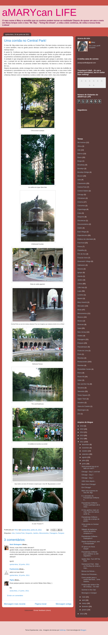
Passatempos (82, 347)
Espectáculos (82, 235)
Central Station (82, 191)
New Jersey (81, 332)
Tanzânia (80, 388)
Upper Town (81, 399)
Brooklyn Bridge (83, 172)
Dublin (79, 228)
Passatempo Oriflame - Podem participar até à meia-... (91, 505)
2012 (82, 439)
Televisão (80, 391)
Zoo (78, 414)
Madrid (80, 298)
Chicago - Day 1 (87, 478)
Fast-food (80, 243)
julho (84, 460)
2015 (82, 429)
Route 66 (80, 377)
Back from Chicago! (89, 484)
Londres (80, 295)
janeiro (84, 610)
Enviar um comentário (15, 595)
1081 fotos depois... (89, 481)
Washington (81, 410)
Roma (79, 373)
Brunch (80, 176)
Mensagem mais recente (14, 604)
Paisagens (53, 533)
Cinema (80, 202)
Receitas (80, 358)
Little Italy (80, 287)
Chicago (80, 194)
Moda (79, 310)
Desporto (28, 533)
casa (79, 180)
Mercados (81, 306)
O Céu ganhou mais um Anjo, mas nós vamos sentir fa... (90, 512)
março (84, 603)
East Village (81, 232)
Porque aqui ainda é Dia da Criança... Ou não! (90, 586)
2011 (82, 442)
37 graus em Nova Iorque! (88, 548)
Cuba (79, 213)
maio (84, 597)
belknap (63, 630)
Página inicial (40, 604)
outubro (85, 451)
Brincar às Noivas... (89, 571)
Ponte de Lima (82, 351)
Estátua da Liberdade (85, 239)
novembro (86, 448)
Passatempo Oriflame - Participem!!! (90, 537)
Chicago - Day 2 (87, 475)
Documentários (82, 224)
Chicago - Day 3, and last (91, 472)
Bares (79, 157)
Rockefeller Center (84, 369)
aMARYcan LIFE (39, 12)
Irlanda (80, 276)
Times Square (82, 395)
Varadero (80, 402)
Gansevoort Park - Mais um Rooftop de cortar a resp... (91, 566)
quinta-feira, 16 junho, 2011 (20, 564)
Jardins (35, 533)
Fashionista (14, 569)
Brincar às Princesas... (90, 574)
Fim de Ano (81, 254)
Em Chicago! (86, 487)
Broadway (81, 165)
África (79, 146)
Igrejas (79, 272)
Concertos (81, 206)
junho (84, 464)
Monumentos (44, 533)
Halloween (81, 265)
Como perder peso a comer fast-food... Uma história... (91, 579)
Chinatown (81, 198)
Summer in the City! (89, 590)
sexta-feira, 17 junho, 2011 (19, 591)
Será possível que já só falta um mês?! (90, 467)
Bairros (80, 154)
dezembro (86, 444)
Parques (61, 533)
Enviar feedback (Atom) (42, 610)
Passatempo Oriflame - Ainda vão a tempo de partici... (90, 519)
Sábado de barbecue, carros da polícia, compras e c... (89, 531)
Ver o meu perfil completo (94, 46)
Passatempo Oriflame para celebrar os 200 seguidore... (90, 554)
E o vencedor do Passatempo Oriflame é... (90, 498)
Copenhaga (81, 209)
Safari (79, 380)
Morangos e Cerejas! (89, 593)
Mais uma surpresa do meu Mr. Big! (90, 492)
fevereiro (85, 606)
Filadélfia (80, 250)
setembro (85, 454)
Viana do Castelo (83, 406)
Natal (79, 328)
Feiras (79, 246)
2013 (82, 435)
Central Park (20, 533)
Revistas (80, 365)
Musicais (80, 324)
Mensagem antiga (63, 604)
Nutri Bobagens (16, 544)
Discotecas (81, 220)
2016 (82, 426)
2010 (82, 614)
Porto (79, 354)
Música (80, 321)
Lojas (79, 291)
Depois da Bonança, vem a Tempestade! (91, 542)
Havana (80, 269)
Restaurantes (82, 362)
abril (84, 600)
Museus (80, 317)
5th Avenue (81, 142)
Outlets (80, 336)
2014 (82, 432)
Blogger (83, 630)
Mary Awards (82, 302)
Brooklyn (80, 168)
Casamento (81, 183)
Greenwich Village (84, 261)
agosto (84, 457)
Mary (93, 42)
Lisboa (79, 284)
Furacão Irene (82, 258)
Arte (13, 533)
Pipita (12, 580)
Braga (79, 161)
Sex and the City (83, 384)
